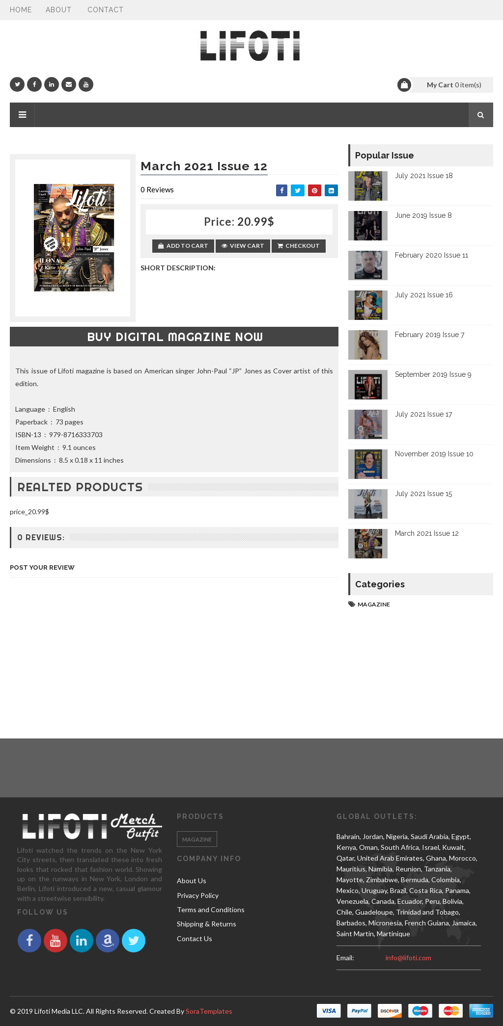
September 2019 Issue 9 (433, 374)
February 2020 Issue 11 (431, 255)
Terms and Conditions (211, 909)
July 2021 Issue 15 (423, 494)
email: (345, 957)
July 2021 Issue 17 (423, 414)
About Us (191, 880)
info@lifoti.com (408, 957)
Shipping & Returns (206, 924)
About (59, 10)
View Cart (243, 245)
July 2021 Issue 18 (424, 176)
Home (21, 10)
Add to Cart (183, 245)
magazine (374, 604)
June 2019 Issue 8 (423, 215)
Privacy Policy (198, 895)
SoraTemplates (209, 1011)
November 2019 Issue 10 (434, 454)
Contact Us (194, 938)
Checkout (299, 245)
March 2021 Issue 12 (427, 533)
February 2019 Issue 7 (429, 335)
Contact (105, 10)
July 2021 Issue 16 (424, 295)
